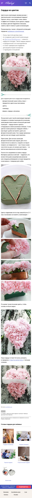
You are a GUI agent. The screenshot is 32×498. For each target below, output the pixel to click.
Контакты (6, 494)
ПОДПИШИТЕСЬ (23, 487)
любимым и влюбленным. (16, 31)
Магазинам (5, 492)
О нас (25, 492)
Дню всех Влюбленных (12, 39)
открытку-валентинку (16, 360)
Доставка (16, 494)
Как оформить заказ (15, 492)
